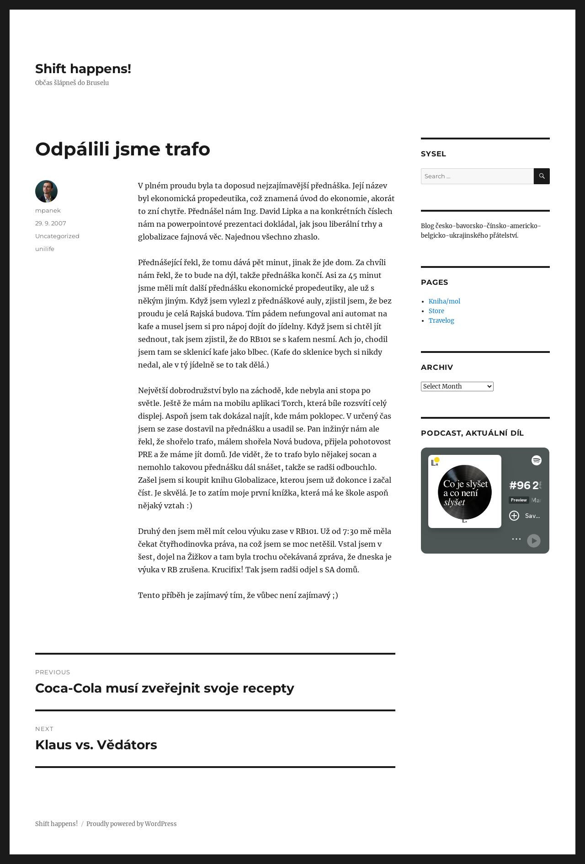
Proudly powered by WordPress (131, 824)
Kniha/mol (444, 301)
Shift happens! (83, 68)
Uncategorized (57, 236)
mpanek (48, 210)
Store (436, 311)
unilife (44, 248)
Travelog (441, 321)
